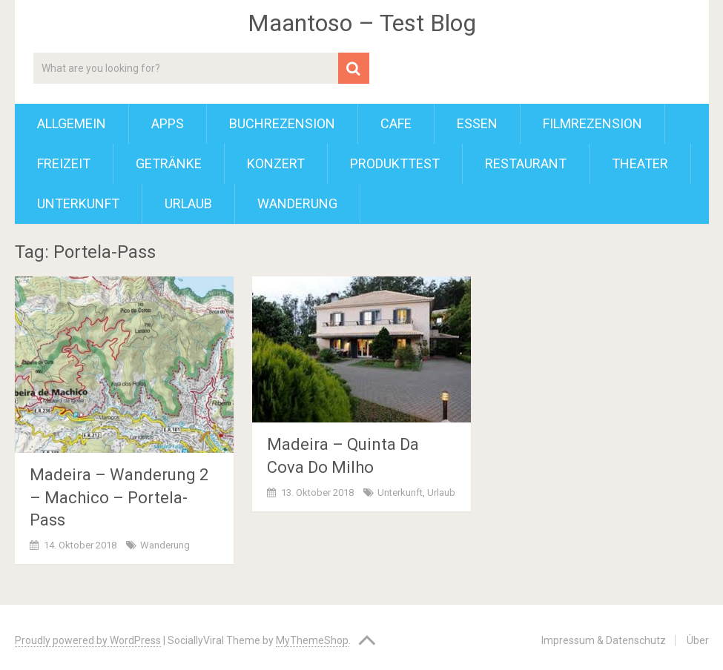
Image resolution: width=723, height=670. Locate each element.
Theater (640, 163)
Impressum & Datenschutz (603, 640)
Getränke (169, 163)
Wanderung (297, 203)
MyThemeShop (312, 640)
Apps (167, 123)
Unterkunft (78, 203)
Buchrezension (282, 123)
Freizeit (63, 163)
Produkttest (395, 163)
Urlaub (188, 203)
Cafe (396, 123)
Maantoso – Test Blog (362, 23)
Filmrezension (592, 123)
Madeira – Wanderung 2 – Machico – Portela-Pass (119, 497)
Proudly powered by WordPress (88, 640)
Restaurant (526, 163)
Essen (477, 123)
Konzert (276, 163)
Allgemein (71, 123)
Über (698, 640)
